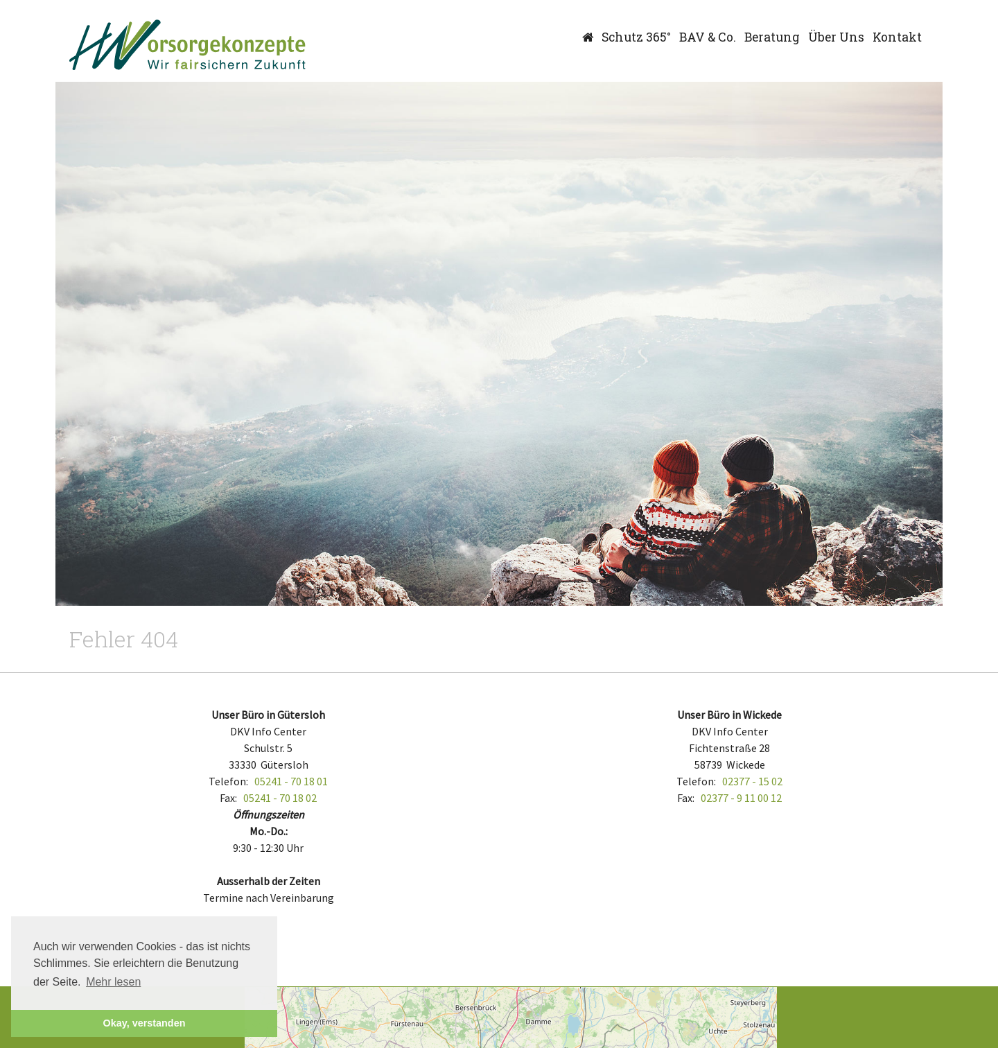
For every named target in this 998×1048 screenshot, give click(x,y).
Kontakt (897, 37)
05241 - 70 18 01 (291, 781)
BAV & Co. (707, 37)
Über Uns (836, 37)
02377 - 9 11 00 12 (741, 798)
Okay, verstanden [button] (144, 1023)
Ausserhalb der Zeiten (268, 881)
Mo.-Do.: (269, 831)
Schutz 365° (636, 37)
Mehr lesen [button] (113, 982)
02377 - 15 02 (752, 781)
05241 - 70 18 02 (280, 798)
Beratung (772, 37)
